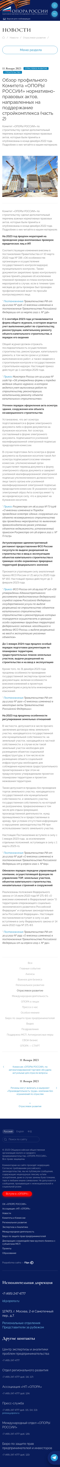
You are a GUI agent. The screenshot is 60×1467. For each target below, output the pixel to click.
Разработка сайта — (17, 1262)
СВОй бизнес (30, 1040)
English (20, 1131)
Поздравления (30, 1029)
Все (30, 963)
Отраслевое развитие (34, 37)
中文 (30, 1131)
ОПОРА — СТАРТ (30, 1045)
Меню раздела (31, 50)
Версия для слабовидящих (16, 19)
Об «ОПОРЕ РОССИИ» (14, 1204)
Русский (8, 1131)
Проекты (6, 1248)
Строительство (12, 72)
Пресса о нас (30, 1007)
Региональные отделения (21, 1323)
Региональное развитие (30, 985)
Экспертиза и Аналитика (15, 1227)
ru (54, 14)
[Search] (20, 1139)
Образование (9, 1253)
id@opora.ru (10, 1301)
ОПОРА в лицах (30, 1001)
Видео (30, 1023)
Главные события (30, 968)
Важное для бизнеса (30, 979)
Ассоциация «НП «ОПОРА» (16, 1208)
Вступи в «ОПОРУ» (17, 1193)
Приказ (8, 383)
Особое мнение (30, 1012)
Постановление (13, 307)
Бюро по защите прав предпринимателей (30, 1018)
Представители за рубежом (23, 1327)
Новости (14, 37)
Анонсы (30, 974)
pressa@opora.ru (10, 1413)
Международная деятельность (30, 996)
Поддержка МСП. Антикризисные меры (30, 1034)
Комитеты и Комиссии (13, 1218)
